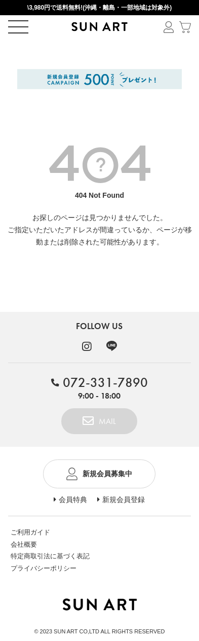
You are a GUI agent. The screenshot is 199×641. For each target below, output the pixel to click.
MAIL (107, 421)
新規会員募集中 (107, 474)
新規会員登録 (123, 499)
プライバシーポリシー (43, 568)
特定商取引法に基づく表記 (50, 556)
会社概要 (24, 544)
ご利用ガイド (30, 532)
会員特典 (73, 499)
